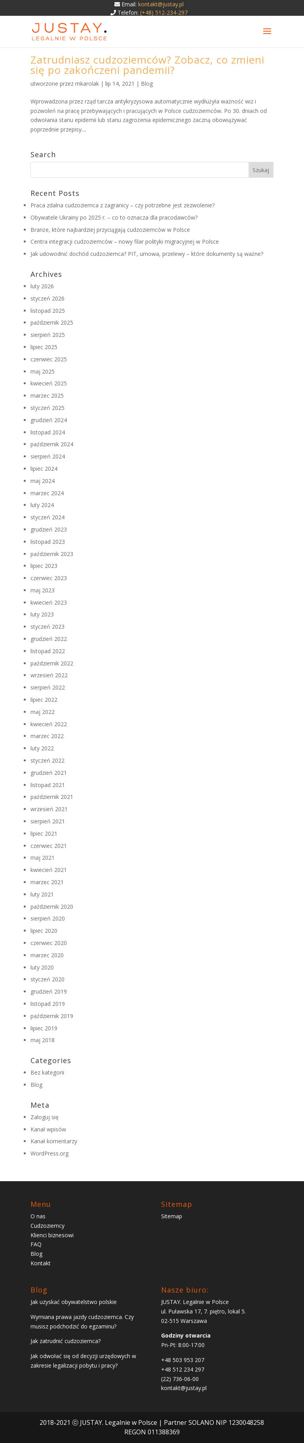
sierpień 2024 (47, 456)
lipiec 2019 (43, 1028)
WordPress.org (49, 1153)
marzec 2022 (47, 736)
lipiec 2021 (43, 833)
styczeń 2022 (47, 760)
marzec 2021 (47, 882)
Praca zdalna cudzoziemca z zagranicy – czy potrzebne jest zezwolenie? (122, 205)
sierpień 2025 (47, 334)
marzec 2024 (47, 493)
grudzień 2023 (48, 529)
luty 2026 (42, 286)
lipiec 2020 (43, 930)
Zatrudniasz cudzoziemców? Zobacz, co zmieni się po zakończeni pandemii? (147, 65)
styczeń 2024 (47, 517)
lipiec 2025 (43, 347)
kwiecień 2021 (48, 870)
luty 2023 (42, 614)
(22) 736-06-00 (180, 1379)
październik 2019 (51, 1016)
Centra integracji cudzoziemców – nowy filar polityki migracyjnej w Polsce (124, 241)
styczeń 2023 (47, 626)
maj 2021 (42, 857)
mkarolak (87, 83)
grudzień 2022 (48, 639)
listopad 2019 (47, 1003)
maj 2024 (42, 481)
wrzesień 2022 (49, 675)
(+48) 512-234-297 (164, 12)
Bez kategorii (47, 1072)
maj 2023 (42, 590)
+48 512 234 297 (182, 1369)
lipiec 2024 (43, 468)
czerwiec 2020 (48, 943)
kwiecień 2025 (48, 383)
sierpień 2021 (47, 821)
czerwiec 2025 (48, 359)
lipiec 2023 (43, 565)
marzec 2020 (47, 955)
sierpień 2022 (47, 687)
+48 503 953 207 (182, 1360)
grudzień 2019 (48, 991)
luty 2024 (42, 505)
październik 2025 (51, 322)
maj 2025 (42, 371)
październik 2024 (51, 444)
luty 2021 (42, 894)
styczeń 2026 (47, 298)
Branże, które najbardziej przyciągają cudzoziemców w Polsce (110, 229)
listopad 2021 (47, 785)
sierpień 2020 (47, 918)
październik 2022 (51, 663)
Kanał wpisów (48, 1129)
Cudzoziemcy (47, 1225)
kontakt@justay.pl (161, 4)
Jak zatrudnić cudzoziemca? (65, 1341)
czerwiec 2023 (48, 578)
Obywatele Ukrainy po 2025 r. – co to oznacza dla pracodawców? (114, 217)
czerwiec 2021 (48, 845)
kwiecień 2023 (48, 602)
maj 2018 (42, 1040)
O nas (38, 1216)
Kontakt (40, 1263)
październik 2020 (51, 906)
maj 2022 (42, 712)
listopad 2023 (47, 541)
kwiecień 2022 (48, 724)
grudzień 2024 (48, 420)
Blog (147, 83)
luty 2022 (42, 748)
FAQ (36, 1244)
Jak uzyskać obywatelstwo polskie (73, 1302)
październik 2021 (51, 796)
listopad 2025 (47, 310)
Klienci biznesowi (52, 1235)
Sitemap (171, 1216)
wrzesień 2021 (49, 809)
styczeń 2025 (47, 407)
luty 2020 (42, 967)
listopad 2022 (47, 651)
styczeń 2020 (47, 979)
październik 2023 (51, 554)
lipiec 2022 (43, 699)
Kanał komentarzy (53, 1141)
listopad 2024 (47, 432)
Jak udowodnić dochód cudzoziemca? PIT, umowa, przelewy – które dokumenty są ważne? (146, 253)
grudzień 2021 (48, 772)
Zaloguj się (44, 1117)
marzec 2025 (47, 395)
